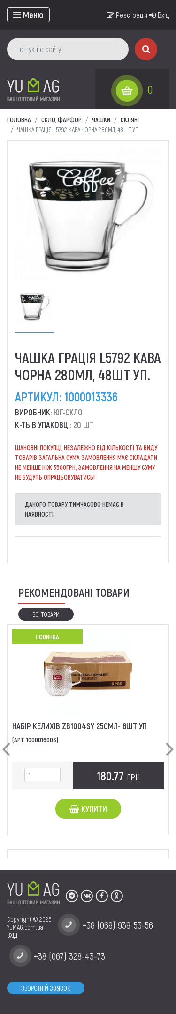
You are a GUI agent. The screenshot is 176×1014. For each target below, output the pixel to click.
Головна (19, 120)
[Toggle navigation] (28, 14)
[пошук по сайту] (68, 49)
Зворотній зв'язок (45, 988)
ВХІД (12, 935)
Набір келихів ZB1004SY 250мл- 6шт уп (79, 726)
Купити (88, 809)
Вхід (159, 14)
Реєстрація (127, 14)
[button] (6, 741)
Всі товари (46, 614)
